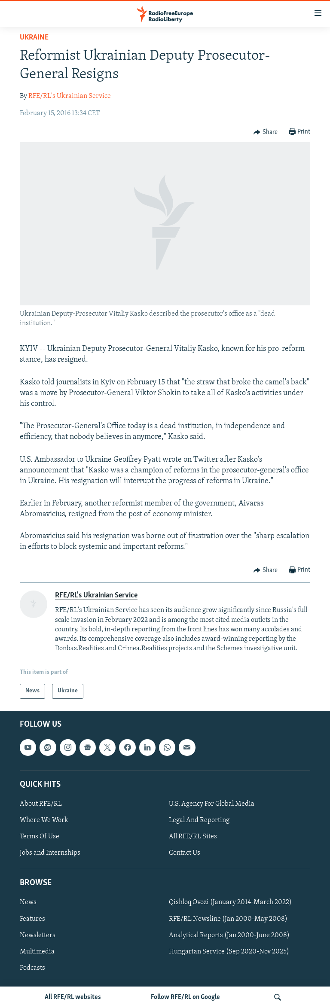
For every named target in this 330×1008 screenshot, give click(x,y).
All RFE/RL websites (73, 997)
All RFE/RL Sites (193, 836)
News (28, 902)
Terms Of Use (39, 836)
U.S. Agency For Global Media (211, 804)
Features (32, 918)
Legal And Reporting (199, 820)
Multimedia (37, 951)
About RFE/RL (41, 804)
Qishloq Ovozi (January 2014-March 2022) (230, 902)
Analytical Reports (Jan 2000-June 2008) (229, 935)
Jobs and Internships (50, 853)
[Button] (266, 132)
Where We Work (44, 820)
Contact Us (184, 853)
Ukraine (34, 37)
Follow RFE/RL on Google (185, 997)
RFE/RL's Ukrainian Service (69, 96)
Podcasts (32, 967)
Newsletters (37, 935)
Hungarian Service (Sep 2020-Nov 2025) (229, 951)
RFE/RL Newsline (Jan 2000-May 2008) (228, 918)
